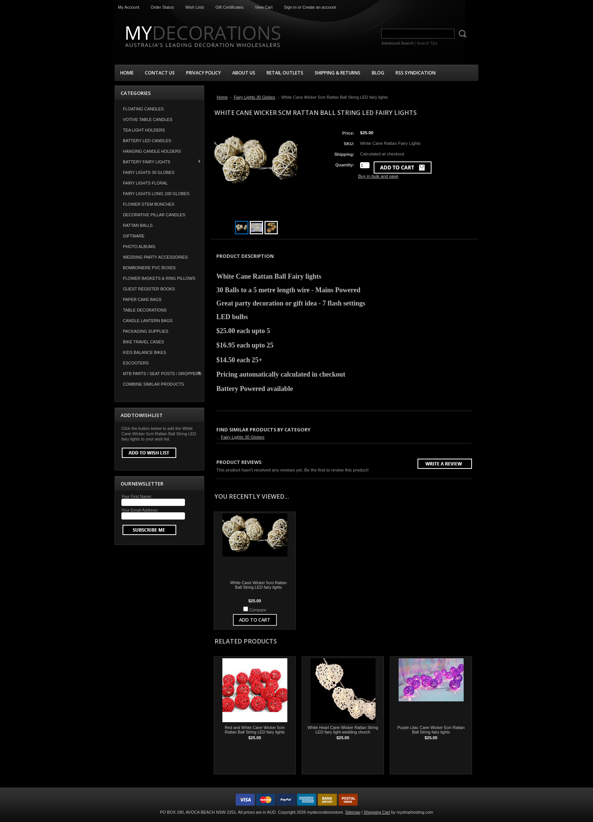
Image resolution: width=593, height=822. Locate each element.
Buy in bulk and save (378, 176)
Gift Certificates (229, 7)
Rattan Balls (138, 225)
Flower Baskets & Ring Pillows (159, 278)
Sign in (290, 7)
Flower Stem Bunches (148, 204)
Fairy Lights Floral (145, 183)
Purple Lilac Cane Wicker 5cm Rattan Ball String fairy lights (430, 729)
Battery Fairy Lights (158, 161)
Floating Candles (143, 109)
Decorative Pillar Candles (154, 214)
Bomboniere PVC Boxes (149, 267)
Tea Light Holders (144, 130)
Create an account (319, 7)
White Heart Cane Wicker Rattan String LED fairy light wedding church (342, 729)
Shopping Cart (377, 812)
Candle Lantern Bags (147, 320)
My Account (128, 7)
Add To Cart (254, 620)
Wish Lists (194, 7)
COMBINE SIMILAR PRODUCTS (153, 384)
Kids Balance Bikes (144, 352)
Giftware (133, 236)
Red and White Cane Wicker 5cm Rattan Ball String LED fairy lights (254, 729)
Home (222, 97)
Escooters (136, 363)
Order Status (162, 7)
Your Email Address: (139, 510)
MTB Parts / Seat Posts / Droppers (158, 373)
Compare (257, 610)
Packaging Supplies (145, 331)
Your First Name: (136, 496)
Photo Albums (139, 246)
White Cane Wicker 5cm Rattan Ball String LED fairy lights (258, 584)
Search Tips (427, 43)
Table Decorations (145, 310)
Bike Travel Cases (143, 342)
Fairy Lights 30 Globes (148, 172)
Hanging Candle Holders (152, 151)
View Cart (264, 7)
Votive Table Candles (147, 119)
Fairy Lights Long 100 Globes (156, 193)
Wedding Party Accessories (155, 257)
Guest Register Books (149, 289)
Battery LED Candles (147, 140)
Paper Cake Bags (142, 299)
